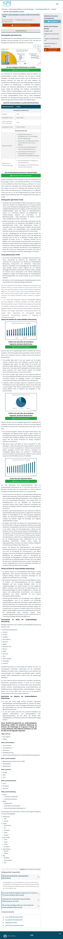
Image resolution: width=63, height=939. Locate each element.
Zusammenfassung (21, 31)
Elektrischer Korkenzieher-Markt (14, 925)
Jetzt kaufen (52, 21)
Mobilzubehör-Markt (11, 923)
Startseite (4, 9)
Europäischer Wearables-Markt (14, 920)
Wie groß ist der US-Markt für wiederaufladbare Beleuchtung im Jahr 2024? (21, 900)
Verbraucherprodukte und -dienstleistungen (21, 9)
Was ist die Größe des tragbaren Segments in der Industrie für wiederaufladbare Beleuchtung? (21, 894)
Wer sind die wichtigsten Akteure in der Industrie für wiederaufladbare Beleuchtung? (21, 906)
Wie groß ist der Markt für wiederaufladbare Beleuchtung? (21, 877)
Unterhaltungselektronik (42, 9)
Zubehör (53, 9)
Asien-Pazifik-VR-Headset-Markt (14, 917)
